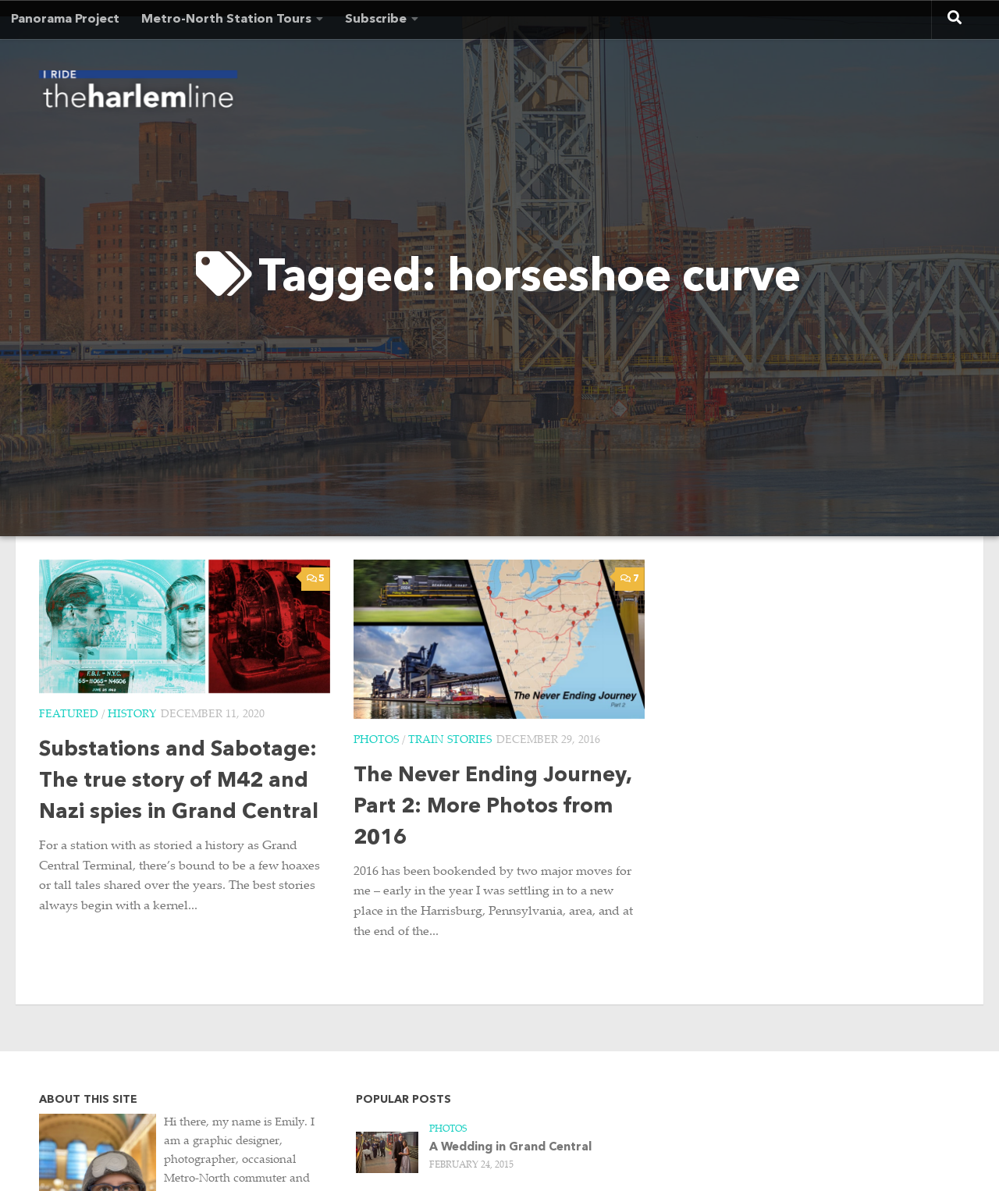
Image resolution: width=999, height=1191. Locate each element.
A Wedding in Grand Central (510, 1148)
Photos (376, 740)
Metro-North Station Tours (226, 19)
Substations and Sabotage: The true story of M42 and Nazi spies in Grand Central (178, 781)
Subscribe (376, 19)
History (132, 714)
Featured (68, 714)
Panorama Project (65, 19)
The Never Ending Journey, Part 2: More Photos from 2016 (492, 807)
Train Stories (450, 740)
